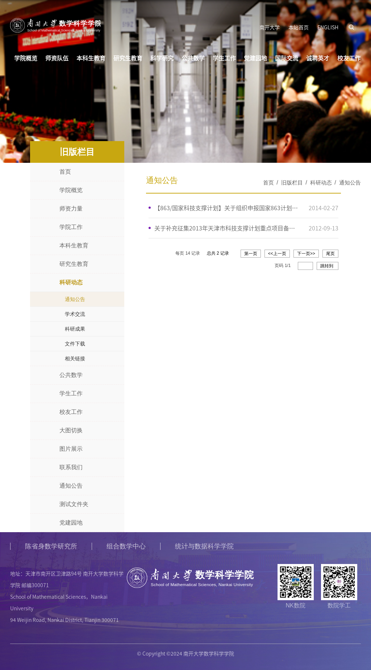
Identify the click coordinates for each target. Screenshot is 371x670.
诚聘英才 (317, 58)
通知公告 (350, 182)
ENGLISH (327, 27)
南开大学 (269, 27)
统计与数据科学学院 (204, 546)
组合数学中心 (126, 546)
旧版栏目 (292, 182)
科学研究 (162, 58)
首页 (268, 182)
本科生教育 (90, 58)
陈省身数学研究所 (51, 546)
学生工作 (224, 58)
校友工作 (348, 58)
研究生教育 (127, 58)
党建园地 (255, 58)
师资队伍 (56, 58)
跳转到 (327, 265)
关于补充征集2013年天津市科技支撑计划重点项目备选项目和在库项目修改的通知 (259, 227)
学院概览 (25, 58)
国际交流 (286, 58)
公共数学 (193, 58)
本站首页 (298, 27)
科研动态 (321, 182)
